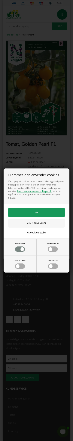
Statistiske (53, 264)
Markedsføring (53, 247)
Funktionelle (20, 264)
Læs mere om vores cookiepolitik (34, 191)
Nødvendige (20, 247)
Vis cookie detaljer (36, 232)
